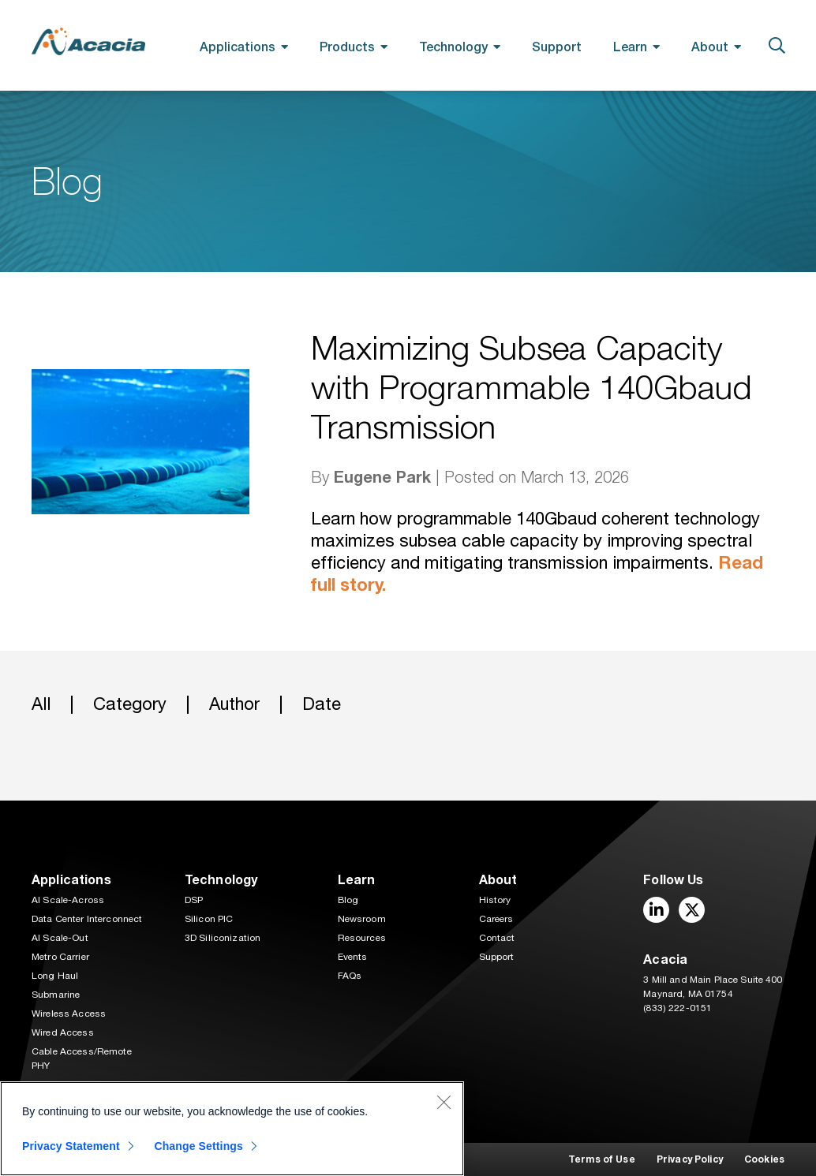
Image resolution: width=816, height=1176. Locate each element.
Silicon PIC (209, 918)
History (495, 899)
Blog (348, 899)
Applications (237, 46)
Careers (496, 918)
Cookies (764, 1159)
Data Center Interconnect (87, 918)
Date (321, 704)
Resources (362, 937)
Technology (453, 46)
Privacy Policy (690, 1159)
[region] (232, 1128)
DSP (194, 899)
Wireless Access (69, 1013)
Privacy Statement (71, 1146)
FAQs (350, 975)
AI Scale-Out (60, 937)
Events (353, 956)
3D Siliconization (222, 937)
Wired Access (63, 1032)
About (709, 46)
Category (130, 704)
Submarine (56, 994)
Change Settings (198, 1146)
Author (234, 704)
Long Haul (55, 975)
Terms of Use (601, 1159)
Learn (630, 46)
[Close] (443, 1102)
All (41, 704)
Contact (497, 937)
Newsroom (362, 918)
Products (347, 46)
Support (557, 46)
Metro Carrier (60, 956)
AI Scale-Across (68, 899)
